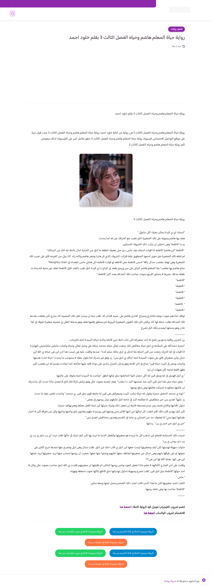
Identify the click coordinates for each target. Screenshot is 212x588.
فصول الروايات (144, 13)
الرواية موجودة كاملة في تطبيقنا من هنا (106, 542)
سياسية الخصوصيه (86, 4)
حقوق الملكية (135, 4)
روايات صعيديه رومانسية (90, 13)
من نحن (121, 4)
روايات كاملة (128, 13)
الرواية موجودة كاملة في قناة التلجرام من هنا (133, 532)
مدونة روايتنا (170, 581)
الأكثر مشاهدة (112, 13)
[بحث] (12, 13)
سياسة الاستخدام (105, 4)
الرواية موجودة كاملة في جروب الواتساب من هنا (80, 532)
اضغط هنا (125, 507)
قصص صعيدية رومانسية (61, 13)
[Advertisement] (106, 73)
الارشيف (70, 4)
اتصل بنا (148, 4)
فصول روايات (176, 29)
